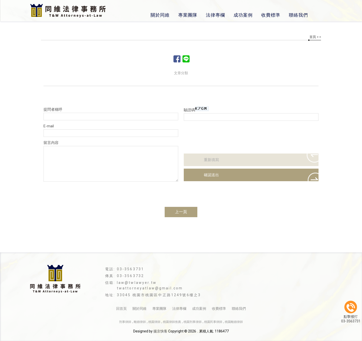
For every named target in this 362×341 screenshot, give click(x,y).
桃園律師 (154, 322)
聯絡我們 (298, 15)
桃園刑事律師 (193, 322)
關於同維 (160, 15)
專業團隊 (187, 15)
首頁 (312, 37)
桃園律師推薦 (172, 322)
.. (197, 331)
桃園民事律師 (213, 322)
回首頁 (121, 309)
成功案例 (243, 15)
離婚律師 (140, 322)
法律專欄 (215, 15)
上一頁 (181, 211)
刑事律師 (125, 322)
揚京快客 (160, 331)
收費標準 (270, 15)
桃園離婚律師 (234, 322)
